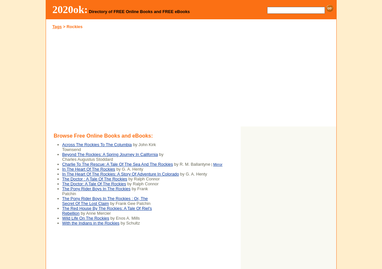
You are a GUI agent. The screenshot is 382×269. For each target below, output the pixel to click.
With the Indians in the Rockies (91, 223)
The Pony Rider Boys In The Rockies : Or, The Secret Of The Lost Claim (105, 201)
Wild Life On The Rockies (85, 218)
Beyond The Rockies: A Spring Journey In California (110, 154)
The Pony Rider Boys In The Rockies (96, 188)
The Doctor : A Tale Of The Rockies (94, 179)
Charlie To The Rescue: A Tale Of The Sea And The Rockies (117, 164)
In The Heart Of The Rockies (88, 169)
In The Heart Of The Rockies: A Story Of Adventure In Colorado (120, 174)
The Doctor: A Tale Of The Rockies (94, 183)
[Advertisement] (118, 80)
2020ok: (70, 9)
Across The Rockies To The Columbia (97, 144)
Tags (57, 26)
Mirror (217, 164)
